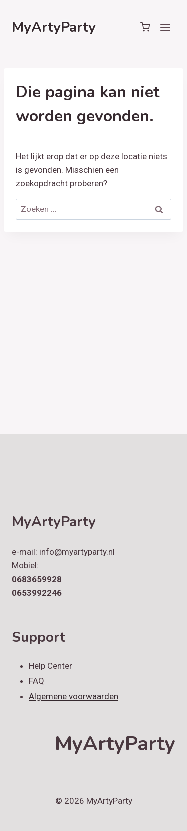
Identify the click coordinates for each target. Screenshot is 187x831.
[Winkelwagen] (145, 27)
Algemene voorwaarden (73, 696)
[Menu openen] (165, 27)
